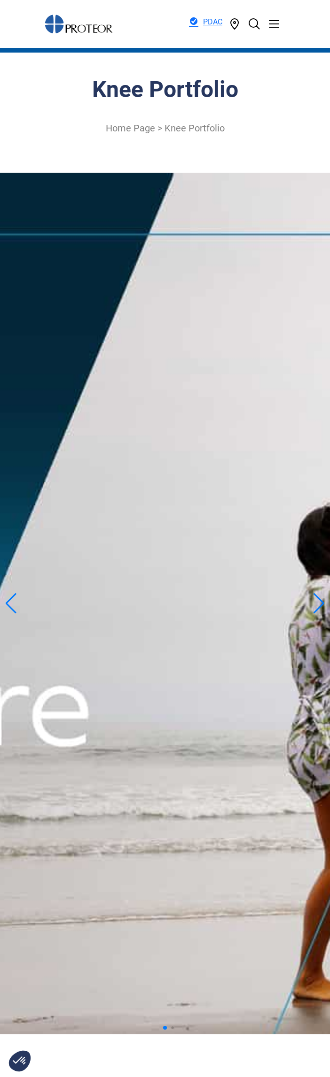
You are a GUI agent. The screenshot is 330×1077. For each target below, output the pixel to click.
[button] (19, 1061)
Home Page (130, 128)
